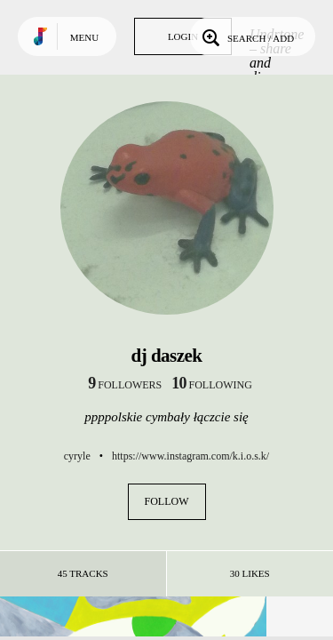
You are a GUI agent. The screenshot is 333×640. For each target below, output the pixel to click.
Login (183, 36)
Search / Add (246, 36)
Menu (84, 37)
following (211, 385)
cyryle (77, 456)
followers (125, 385)
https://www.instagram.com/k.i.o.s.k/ (190, 456)
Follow (167, 501)
